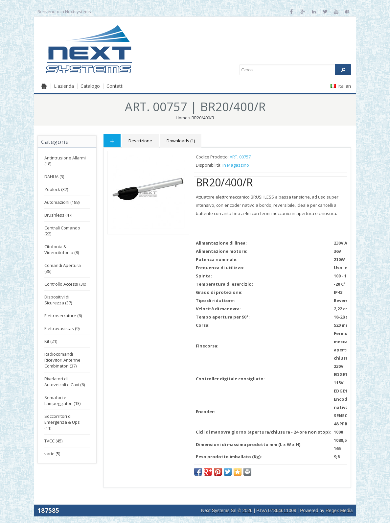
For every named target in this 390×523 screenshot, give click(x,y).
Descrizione (140, 141)
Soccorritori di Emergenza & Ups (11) (62, 422)
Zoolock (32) (56, 189)
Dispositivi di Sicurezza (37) (58, 300)
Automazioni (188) (62, 202)
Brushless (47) (58, 215)
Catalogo (90, 86)
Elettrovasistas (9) (62, 328)
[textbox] (295, 69)
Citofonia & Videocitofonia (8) (61, 249)
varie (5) (52, 454)
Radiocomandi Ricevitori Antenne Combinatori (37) (62, 360)
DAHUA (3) (54, 176)
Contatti (115, 86)
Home (182, 118)
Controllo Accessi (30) (65, 284)
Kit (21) (50, 341)
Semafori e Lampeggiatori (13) (62, 400)
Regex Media (339, 510)
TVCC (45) (53, 441)
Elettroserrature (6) (63, 316)
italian (341, 86)
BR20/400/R (203, 118)
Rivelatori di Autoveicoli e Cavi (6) (64, 382)
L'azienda (64, 86)
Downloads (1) (181, 141)
